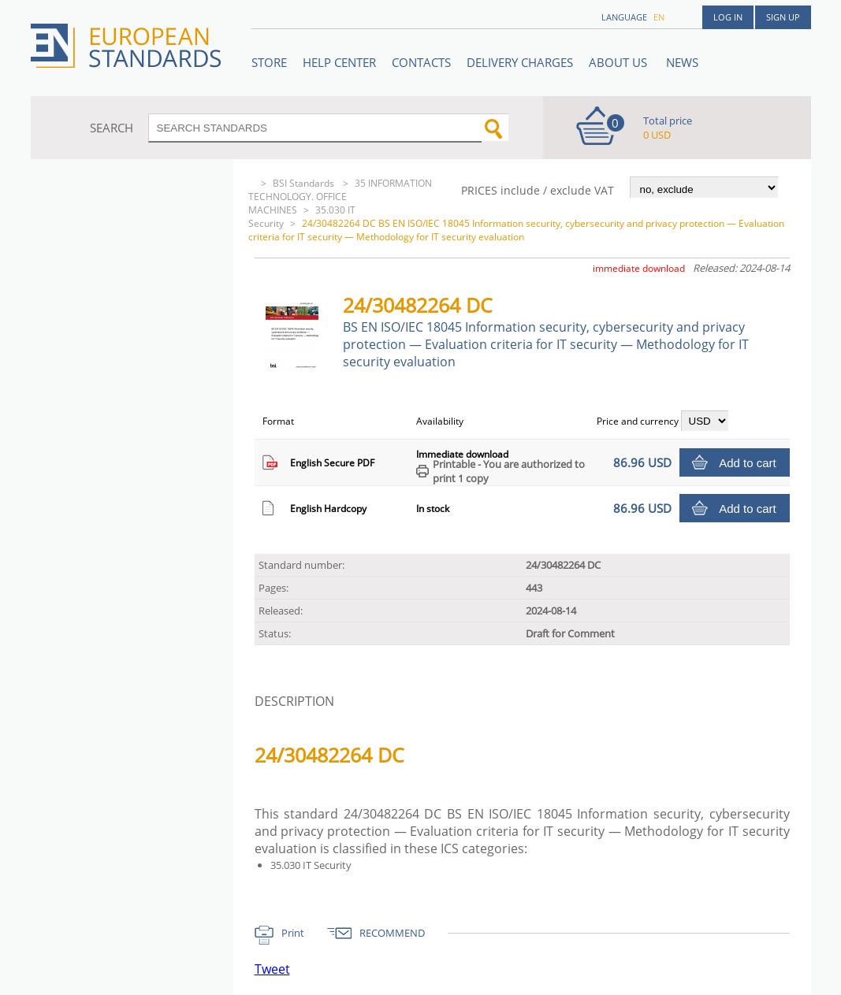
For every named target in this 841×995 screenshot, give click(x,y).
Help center (339, 62)
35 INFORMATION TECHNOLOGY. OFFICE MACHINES (340, 196)
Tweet (272, 969)
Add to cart (747, 463)
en (658, 17)
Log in (727, 17)
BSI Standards (305, 183)
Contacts (421, 62)
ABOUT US (619, 62)
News (682, 62)
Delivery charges (520, 62)
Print (292, 933)
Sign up (783, 17)
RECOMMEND (392, 933)
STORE (269, 62)
